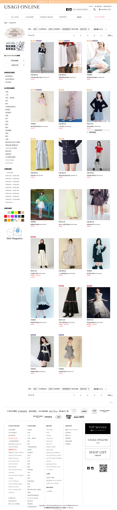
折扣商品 (8, 82)
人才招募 (49, 491)
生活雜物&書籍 (10, 157)
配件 (6, 124)
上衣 (6, 95)
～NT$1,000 (9, 172)
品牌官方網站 (50, 477)
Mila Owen (49, 441)
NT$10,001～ (9, 202)
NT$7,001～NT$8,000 (12, 193)
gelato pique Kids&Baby (53, 452)
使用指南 (68, 432)
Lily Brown (49, 438)
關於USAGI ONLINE (71, 430)
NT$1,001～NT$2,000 (12, 175)
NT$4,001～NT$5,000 (12, 184)
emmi (47, 432)
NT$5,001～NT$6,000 (12, 187)
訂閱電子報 (11, 498)
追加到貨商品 (9, 79)
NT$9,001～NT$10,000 (12, 199)
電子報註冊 (98, 6)
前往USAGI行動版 (14, 504)
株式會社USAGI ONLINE (53, 480)
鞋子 (6, 118)
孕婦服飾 (8, 130)
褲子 (6, 104)
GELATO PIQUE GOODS (53, 455)
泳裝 (28, 472)
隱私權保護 (68, 441)
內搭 (6, 115)
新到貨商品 (9, 76)
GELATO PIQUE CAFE (53, 467)
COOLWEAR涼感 (11, 148)
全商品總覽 (14, 60)
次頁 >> (110, 35)
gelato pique (49, 449)
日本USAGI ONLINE (52, 483)
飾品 (6, 127)
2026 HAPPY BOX (13, 461)
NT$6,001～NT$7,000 (12, 190)
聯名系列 (8, 151)
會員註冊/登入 (107, 6)
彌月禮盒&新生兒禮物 (12, 142)
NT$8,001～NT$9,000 (12, 196)
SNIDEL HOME (51, 447)
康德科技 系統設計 (58, 509)
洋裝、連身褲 (9, 98)
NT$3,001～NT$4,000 (12, 181)
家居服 (7, 109)
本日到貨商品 (12, 432)
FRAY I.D (49, 444)
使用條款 (68, 444)
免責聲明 (68, 438)
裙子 (6, 101)
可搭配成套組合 (10, 106)
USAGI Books (9, 160)
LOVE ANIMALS (13, 481)
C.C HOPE (49, 469)
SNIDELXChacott (13, 458)
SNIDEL (48, 435)
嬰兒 (6, 136)
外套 (6, 92)
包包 (6, 121)
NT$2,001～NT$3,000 (12, 178)
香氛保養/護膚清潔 (11, 145)
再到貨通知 (92, 132)
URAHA (48, 461)
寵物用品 (8, 154)
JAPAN (91, 6)
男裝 (6, 133)
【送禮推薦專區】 (13, 441)
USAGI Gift (9, 163)
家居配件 (8, 112)
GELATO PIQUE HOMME (54, 458)
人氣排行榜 (14, 65)
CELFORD (49, 430)
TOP (5, 22)
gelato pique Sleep (51, 464)
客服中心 (68, 435)
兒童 (6, 139)
